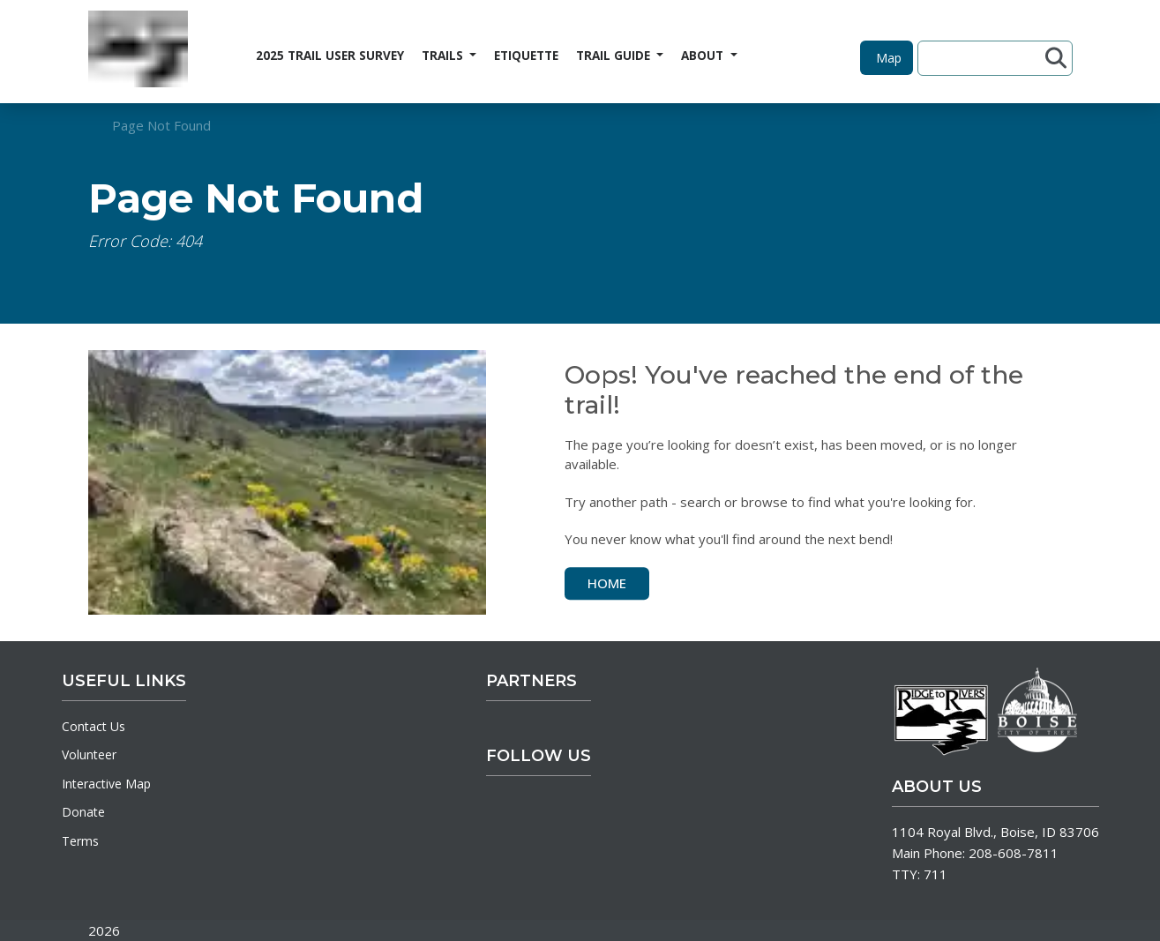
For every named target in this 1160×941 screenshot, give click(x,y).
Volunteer (89, 754)
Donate (83, 811)
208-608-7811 (1014, 853)
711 (935, 874)
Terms (80, 841)
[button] (886, 58)
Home (606, 583)
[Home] (138, 52)
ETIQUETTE (526, 55)
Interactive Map (106, 783)
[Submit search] (1055, 58)
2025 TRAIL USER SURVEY (330, 55)
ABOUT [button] (704, 55)
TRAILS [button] (444, 55)
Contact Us (93, 726)
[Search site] (984, 58)
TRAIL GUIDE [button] (615, 55)
